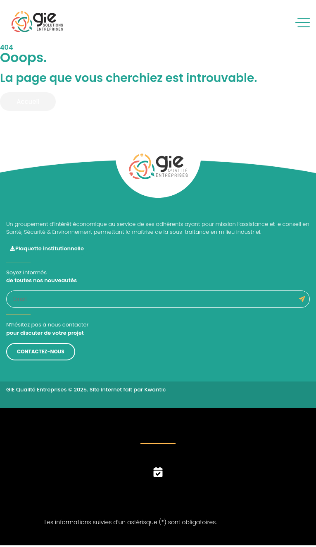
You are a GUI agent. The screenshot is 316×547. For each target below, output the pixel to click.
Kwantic (155, 389)
